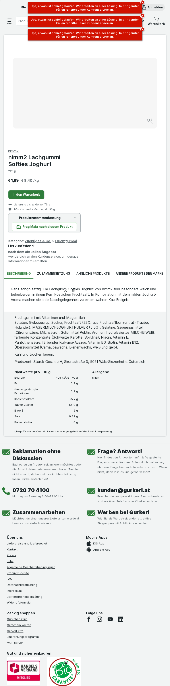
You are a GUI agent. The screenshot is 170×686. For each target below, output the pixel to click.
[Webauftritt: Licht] (83, 677)
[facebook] (88, 516)
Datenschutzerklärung (22, 482)
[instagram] (99, 516)
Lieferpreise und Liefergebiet (27, 441)
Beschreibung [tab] (19, 171)
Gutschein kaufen (19, 522)
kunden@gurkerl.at (123, 387)
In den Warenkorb (108, 92)
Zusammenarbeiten (38, 409)
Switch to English (94, 659)
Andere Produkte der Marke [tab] (139, 171)
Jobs (10, 458)
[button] (152, 7)
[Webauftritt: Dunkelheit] (106, 677)
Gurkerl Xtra (15, 528)
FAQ (9, 476)
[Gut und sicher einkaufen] (64, 569)
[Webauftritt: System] (63, 677)
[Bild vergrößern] (69, 109)
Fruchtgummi (147, 138)
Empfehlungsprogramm (23, 534)
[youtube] (110, 516)
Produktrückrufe (18, 470)
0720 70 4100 (31, 387)
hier (81, 648)
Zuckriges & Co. (119, 138)
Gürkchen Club (17, 516)
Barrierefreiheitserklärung (24, 494)
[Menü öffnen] (9, 21)
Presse (11, 452)
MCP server (15, 540)
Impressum (14, 488)
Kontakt (12, 446)
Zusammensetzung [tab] (53, 171)
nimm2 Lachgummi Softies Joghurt (115, 58)
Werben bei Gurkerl (123, 409)
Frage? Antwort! (119, 348)
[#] (29, 607)
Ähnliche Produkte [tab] (93, 171)
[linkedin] (120, 516)
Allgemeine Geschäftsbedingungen (31, 464)
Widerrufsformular (19, 500)
